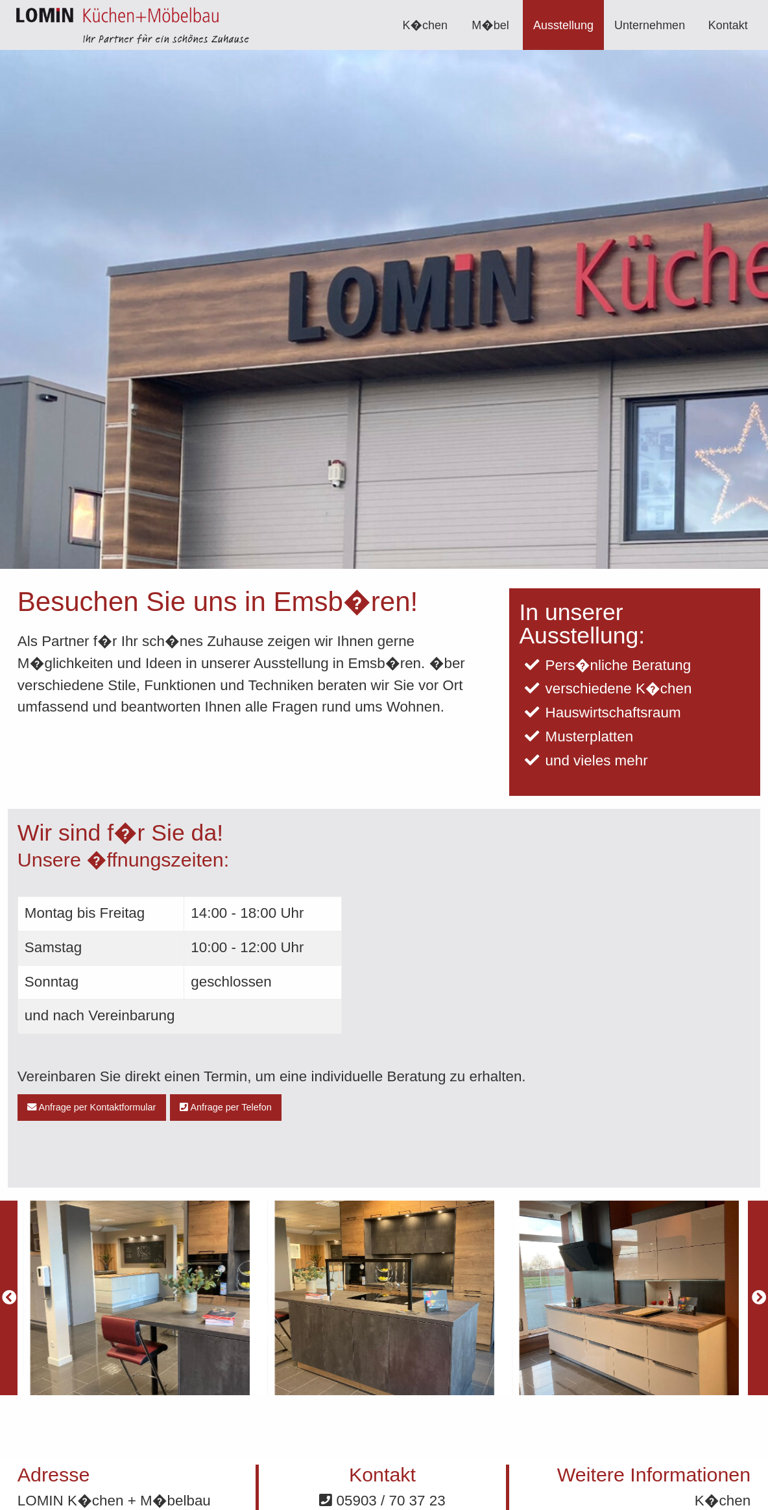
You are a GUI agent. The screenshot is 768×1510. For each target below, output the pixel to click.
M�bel (490, 25)
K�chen (425, 25)
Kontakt (728, 25)
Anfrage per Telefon (226, 1107)
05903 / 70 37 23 (382, 1500)
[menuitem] (425, 25)
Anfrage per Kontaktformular (91, 1107)
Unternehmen (649, 25)
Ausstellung (563, 25)
